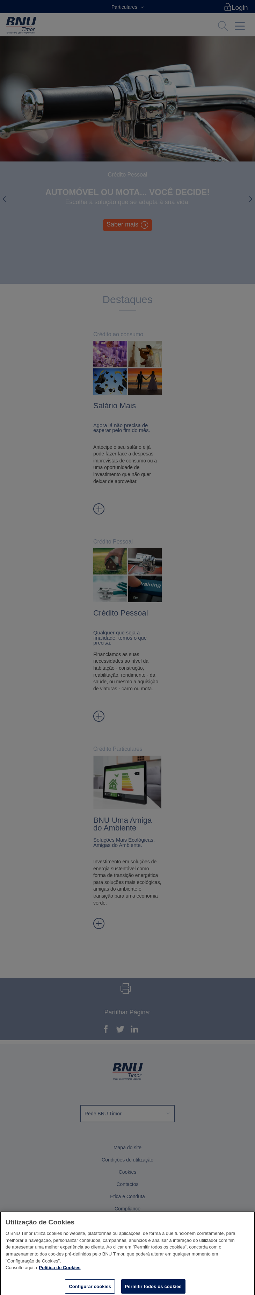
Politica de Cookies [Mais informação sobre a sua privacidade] (59, 1270)
